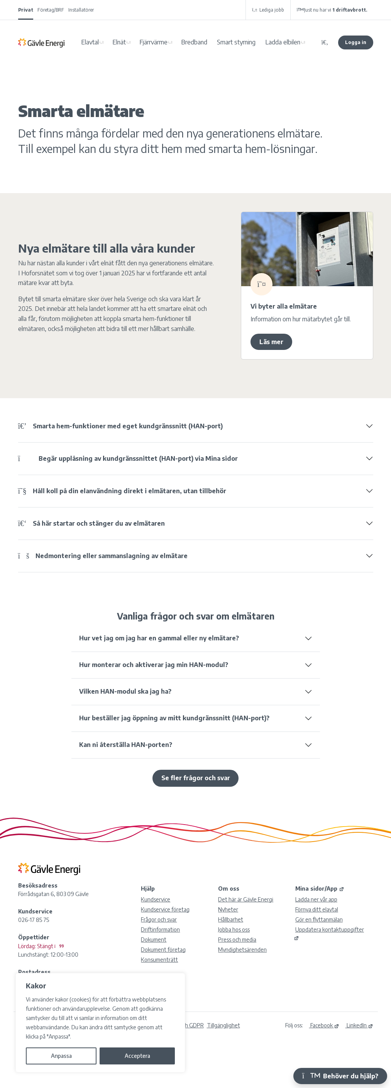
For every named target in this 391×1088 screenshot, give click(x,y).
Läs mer (271, 342)
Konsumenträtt (159, 959)
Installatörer (81, 10)
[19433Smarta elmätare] (306, 249)
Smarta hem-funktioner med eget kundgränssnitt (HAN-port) (120, 426)
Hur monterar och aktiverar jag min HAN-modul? (153, 665)
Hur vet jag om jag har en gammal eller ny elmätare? (159, 638)
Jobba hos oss (234, 929)
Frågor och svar (159, 919)
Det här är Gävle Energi (245, 899)
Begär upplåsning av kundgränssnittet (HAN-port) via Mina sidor (128, 458)
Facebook (324, 1025)
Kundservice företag (165, 909)
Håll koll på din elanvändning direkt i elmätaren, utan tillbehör (122, 491)
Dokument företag (163, 949)
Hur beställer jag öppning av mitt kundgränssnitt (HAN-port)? (174, 718)
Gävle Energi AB (41, 42)
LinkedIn (359, 1025)
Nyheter (228, 909)
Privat (25, 10)
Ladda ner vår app (316, 899)
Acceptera (137, 1055)
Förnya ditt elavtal (316, 909)
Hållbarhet (230, 919)
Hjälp (148, 888)
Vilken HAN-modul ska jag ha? (125, 691)
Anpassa (61, 1055)
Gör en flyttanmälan (319, 919)
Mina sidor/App (319, 888)
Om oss (228, 888)
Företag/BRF (50, 10)
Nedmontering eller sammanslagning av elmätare (103, 556)
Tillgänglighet (223, 1025)
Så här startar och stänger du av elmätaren (91, 523)
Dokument (153, 939)
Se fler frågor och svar (195, 778)
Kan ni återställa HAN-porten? (125, 745)
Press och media (237, 939)
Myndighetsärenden (242, 949)
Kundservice (155, 899)
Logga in (355, 42)
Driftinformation (160, 929)
